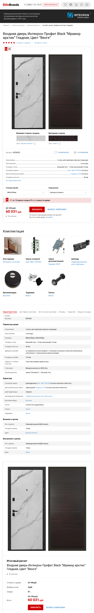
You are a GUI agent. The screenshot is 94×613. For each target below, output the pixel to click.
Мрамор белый (26, 143)
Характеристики (10, 312)
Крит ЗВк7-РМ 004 (74, 170)
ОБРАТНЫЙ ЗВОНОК (50, 5)
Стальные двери (18, 25)
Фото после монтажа (45, 312)
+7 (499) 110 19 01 (32, 4)
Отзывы (58, 312)
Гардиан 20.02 (76, 174)
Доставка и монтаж (27, 312)
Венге (55, 143)
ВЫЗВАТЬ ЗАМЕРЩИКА (57, 209)
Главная (6, 25)
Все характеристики (13, 180)
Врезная (29, 400)
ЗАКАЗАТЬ (37, 209)
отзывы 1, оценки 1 (23, 43)
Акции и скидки (78, 312)
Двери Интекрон (33, 25)
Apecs (28, 409)
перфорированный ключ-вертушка (39, 396)
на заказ (49, 217)
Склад (88, 312)
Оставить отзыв (40, 43)
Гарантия (66, 312)
